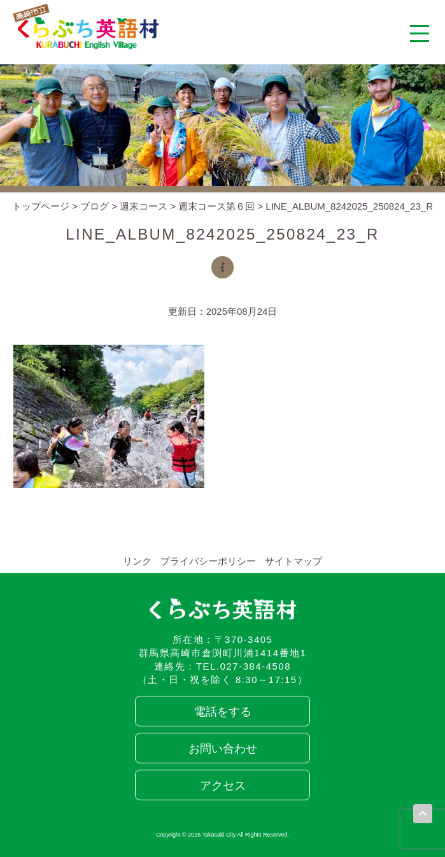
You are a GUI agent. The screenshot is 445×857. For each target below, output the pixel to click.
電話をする (222, 711)
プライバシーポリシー (208, 561)
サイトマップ (293, 561)
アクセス (223, 785)
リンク (137, 561)
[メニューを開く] (419, 33)
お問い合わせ (222, 748)
